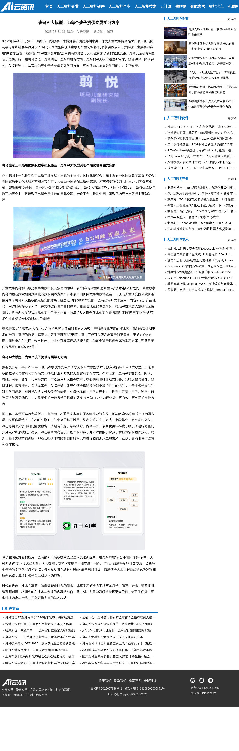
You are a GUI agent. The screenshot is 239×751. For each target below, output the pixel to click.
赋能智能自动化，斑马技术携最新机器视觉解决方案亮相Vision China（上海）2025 (61, 663)
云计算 (165, 6)
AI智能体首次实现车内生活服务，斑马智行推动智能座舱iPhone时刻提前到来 (134, 663)
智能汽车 (216, 6)
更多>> (232, 18)
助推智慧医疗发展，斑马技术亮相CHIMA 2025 (36, 650)
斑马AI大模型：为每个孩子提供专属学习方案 (112, 637)
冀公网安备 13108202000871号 (145, 688)
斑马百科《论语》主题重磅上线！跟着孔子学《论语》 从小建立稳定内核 (131, 643)
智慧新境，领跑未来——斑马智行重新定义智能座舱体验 (43, 630)
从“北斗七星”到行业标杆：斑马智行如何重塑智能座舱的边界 (122, 630)
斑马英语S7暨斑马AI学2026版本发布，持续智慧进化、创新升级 (48, 617)
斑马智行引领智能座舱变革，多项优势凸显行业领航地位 (120, 624)
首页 (49, 6)
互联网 (233, 6)
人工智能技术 (145, 6)
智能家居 (197, 6)
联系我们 (120, 680)
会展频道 (150, 680)
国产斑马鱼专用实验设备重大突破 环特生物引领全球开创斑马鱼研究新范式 (132, 656)
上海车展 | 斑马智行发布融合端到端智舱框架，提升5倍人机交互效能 (51, 656)
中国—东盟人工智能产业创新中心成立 (193, 217)
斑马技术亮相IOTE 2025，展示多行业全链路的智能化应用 (44, 643)
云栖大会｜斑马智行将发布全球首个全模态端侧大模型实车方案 (124, 617)
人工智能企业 (68, 6)
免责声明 (135, 680)
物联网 (180, 6)
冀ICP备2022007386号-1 (106, 688)
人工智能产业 (119, 6)
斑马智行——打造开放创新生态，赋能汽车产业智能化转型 (44, 637)
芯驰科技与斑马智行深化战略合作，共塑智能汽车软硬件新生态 (124, 650)
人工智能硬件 (94, 6)
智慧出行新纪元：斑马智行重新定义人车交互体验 (38, 624)
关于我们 (105, 680)
